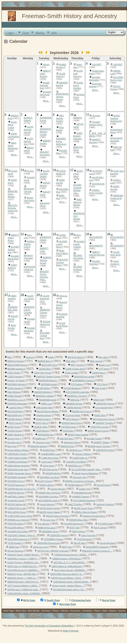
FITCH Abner (77, 384)
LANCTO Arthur (75, 504)
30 (54, 294)
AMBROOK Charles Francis (45, 312)
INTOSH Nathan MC (16, 504)
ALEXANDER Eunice (45, 119)
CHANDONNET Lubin (51, 454)
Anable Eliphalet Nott (44, 85)
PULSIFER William (15, 527)
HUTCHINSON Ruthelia (84, 500)
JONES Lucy (46, 403)
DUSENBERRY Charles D (83, 380)
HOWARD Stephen (81, 496)
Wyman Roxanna (15, 550)
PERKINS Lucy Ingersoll (18, 520)
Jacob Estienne (47, 504)
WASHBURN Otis (46, 434)
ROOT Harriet (15, 423)
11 (87, 114)
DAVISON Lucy (75, 465)
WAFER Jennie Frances (98, 430)
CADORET (96, 64)
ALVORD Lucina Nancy (61, 244)
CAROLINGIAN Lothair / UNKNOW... (24, 593)
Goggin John (85, 489)
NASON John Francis (82, 411)
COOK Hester (13, 372)
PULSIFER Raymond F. (73, 523)
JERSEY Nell (98, 399)
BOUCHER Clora (49, 365)
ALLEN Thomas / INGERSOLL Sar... (23, 562)
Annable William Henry (95, 123)
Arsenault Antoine (95, 85)
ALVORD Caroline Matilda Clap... (77, 189)
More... (46, 101)
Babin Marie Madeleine (13, 146)
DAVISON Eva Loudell (84, 376)
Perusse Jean (49, 520)
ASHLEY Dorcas (13, 317)
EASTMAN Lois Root (49, 477)
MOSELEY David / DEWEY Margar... (23, 554)
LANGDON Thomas (105, 403)
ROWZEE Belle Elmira (71, 423)
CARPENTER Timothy (17, 454)
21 (22, 234)
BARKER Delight (45, 142)
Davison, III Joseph (16, 380)
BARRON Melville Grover (45, 260)
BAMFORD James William (13, 194)
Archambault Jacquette (116, 139)
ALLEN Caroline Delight (44, 174)
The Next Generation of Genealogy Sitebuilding (48, 625)
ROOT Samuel (100, 527)
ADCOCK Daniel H (76, 357)
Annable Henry (78, 96)
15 (38, 170)
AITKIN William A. (61, 172)
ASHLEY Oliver (45, 193)
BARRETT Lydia (44, 249)
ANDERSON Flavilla (45, 238)
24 (71, 234)
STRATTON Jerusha (99, 427)
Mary (9, 357)
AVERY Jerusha (114, 188)
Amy (79, 235)
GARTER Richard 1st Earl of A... (21, 489)
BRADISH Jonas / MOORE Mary (21, 574)
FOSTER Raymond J (16, 485)
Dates (104, 611)
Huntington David (15, 500)
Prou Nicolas (43, 523)
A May (51, 357)
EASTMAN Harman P (17, 384)
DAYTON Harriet (50, 469)
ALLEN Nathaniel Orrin (44, 298)
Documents (75, 611)
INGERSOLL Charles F (77, 396)
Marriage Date (64, 604)
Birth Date (26, 600)
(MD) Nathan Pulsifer (60, 118)
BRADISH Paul (67, 446)
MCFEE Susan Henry (83, 508)
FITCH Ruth (102, 384)
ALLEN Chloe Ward (78, 174)
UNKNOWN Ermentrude (48, 543)
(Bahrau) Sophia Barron (61, 305)
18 (87, 170)
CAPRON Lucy (75, 450)
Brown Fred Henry (29, 199)
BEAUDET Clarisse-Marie (62, 262)
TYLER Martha (42, 430)
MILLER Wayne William (48, 411)
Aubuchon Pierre (45, 204)
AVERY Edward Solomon (78, 136)
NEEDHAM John (14, 415)
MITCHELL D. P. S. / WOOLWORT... (70, 562)
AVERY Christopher (13, 135)
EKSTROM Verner (15, 481)
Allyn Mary (103, 357)
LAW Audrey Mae (44, 407)
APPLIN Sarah (78, 125)
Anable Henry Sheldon (78, 85)
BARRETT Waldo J (102, 442)
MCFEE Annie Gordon (50, 508)
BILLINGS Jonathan (77, 268)
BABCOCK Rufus (78, 148)
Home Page (8, 611)
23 (54, 234)
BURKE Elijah (49, 450)
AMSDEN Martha (62, 84)
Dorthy (30, 171)
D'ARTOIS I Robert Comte (48, 376)
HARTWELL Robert (16, 496)
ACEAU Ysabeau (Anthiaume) (116, 118)
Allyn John (28, 236)
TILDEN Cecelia (14, 430)
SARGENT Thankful (104, 423)
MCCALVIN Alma (15, 411)
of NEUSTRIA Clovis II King (19, 516)
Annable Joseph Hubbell (78, 244)
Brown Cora (104, 365)
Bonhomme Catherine (29, 268)
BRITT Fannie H (78, 365)
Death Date (50, 600)
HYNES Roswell (14, 396)
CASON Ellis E (45, 368)
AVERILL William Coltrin (29, 244)
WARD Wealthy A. (15, 434)
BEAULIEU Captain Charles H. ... (97, 550)
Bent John (12, 446)
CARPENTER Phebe (105, 450)
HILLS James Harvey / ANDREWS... (70, 570)
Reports (112, 611)
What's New (21, 611)
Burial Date (105, 600)
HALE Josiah (100, 388)
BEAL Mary (71, 361)
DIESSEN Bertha (53, 473)
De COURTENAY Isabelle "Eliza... (86, 469)
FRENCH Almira (46, 485)
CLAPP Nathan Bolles (17, 458)
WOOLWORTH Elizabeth (97, 547)
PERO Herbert (72, 419)
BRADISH (77, 117)
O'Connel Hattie (72, 415)
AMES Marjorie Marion (77, 202)
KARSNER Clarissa (74, 403)
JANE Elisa (75, 399)
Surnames (45, 611)
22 (38, 234)
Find (25, 33)
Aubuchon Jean (42, 442)
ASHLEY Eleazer (45, 184)
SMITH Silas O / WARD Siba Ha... (22, 566)
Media (39, 33)
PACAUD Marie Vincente (57, 516)
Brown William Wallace (18, 450)
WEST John (67, 547)
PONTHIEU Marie (15, 523)
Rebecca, (63, 295)
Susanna (30, 357)
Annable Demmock (45, 93)
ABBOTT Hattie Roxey (13, 238)
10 (71, 114)
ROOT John (74, 527)
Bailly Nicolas (12, 326)
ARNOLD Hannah (15, 361)
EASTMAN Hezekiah (16, 477)
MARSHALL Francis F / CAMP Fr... (23, 558)
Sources (121, 611)
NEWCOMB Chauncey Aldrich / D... (66, 574)
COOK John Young (42, 372)
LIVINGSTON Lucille (16, 508)
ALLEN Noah (12, 172)
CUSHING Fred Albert (76, 461)
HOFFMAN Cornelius (48, 496)
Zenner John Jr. (14, 438)
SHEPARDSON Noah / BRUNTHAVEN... (71, 581)
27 (6, 294)
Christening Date (78, 600)
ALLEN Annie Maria (62, 324)
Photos (55, 611)
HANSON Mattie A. (43, 392)
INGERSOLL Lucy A (16, 399)
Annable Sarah (29, 178)
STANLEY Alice (41, 427)
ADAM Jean (40, 438)
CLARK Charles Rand (75, 368)
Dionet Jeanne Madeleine (86, 473)
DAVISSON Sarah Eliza (17, 469)
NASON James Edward (50, 512)
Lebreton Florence (105, 504)
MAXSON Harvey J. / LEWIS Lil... (22, 578)
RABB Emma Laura (47, 527)
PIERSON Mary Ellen (78, 520)
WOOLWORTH (96, 237)
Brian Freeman (70, 630)
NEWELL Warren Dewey (85, 512)
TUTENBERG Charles (53, 539)
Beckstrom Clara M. (29, 190)
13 (6, 170)
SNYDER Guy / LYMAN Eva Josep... (23, 589)
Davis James (48, 465)
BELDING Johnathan (78, 256)
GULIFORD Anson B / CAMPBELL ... (23, 570)
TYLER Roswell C (15, 543)
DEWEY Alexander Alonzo (19, 473)
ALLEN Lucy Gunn (29, 297)
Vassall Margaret (108, 543)
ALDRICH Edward (28, 119)
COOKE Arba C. (99, 372)
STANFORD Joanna (59, 535)
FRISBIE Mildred (75, 485)
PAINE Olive (99, 415)
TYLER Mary (68, 430)
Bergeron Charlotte (28, 256)
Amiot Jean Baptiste (117, 172)
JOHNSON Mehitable (17, 403)
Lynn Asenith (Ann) (104, 407)
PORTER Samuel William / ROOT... (67, 578)
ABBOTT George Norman (97, 253)
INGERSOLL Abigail (44, 396)
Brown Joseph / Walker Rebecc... (67, 585)
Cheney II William (83, 454)
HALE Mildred (13, 392)
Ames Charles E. (115, 262)
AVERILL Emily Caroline (96, 191)
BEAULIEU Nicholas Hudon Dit (13, 208)
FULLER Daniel (103, 485)
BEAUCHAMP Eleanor (17, 365)
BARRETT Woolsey (95, 141)
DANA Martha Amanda (18, 465)
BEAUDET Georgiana (45, 153)
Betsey (46, 64)
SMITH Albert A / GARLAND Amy (67, 566)
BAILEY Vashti (29, 149)
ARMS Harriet (60, 181)
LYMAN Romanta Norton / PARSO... (71, 554)
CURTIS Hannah (14, 376)
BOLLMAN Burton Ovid (116, 78)
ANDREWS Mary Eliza (13, 308)
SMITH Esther (78, 531)
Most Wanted (33, 611)
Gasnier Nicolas (57, 489)
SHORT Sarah (13, 427)
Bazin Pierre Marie (62, 252)
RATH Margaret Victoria (103, 419)
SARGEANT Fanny (50, 531)
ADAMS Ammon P (61, 66)
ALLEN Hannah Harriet (28, 129)
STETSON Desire (69, 427)
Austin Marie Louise (12, 125)
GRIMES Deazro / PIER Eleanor (66, 558)
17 (71, 170)
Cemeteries (87, 611)
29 (38, 294)
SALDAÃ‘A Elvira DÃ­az (17, 531)
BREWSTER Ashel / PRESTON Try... (23, 581)
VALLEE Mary (79, 543)
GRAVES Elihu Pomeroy (49, 492)
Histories (64, 611)
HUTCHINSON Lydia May (77, 392)
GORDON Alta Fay (15, 492)
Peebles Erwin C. (44, 419)
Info (54, 33)
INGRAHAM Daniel (47, 399)
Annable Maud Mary (13, 257)
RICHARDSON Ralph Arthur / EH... (69, 589)
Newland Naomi (44, 415)
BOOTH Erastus (115, 87)
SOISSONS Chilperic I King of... (21, 535)
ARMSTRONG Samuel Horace (62, 97)
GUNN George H (15, 388)
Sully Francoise (88, 535)
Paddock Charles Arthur (94, 516)
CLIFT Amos (104, 368)
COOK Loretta (71, 372)
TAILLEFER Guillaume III (18, 539)
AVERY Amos (12, 181)
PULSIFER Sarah (105, 523)
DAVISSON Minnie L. (48, 380)
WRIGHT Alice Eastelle (77, 434)
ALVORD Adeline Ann (13, 250)
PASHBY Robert (14, 419)
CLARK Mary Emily (50, 458)
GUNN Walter (43, 388)
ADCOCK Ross (66, 438)
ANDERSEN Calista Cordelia (29, 310)
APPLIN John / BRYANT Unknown (53, 550)
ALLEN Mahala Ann (28, 141)
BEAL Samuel (96, 361)
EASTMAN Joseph (49, 384)
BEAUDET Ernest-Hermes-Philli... (44, 275)
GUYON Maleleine (72, 388)
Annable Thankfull (94, 262)
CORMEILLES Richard (17, 461)
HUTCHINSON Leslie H (49, 500)
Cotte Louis (46, 461)
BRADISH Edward (38, 446)
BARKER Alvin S (45, 361)
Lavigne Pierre (15, 407)
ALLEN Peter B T (60, 75)
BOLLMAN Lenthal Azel (45, 335)
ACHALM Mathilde (61, 315)
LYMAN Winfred (73, 407)
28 (22, 294)
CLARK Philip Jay (80, 458)
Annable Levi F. (14, 442)
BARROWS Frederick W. (116, 197)
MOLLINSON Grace (16, 512)
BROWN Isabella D (16, 368)
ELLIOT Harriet (45, 481)
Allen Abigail (60, 128)
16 (54, 170)
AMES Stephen (12, 297)
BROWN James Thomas (99, 446)
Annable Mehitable (94, 78)
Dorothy (96, 115)
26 (108, 234)
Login (10, 33)
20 (6, 234)
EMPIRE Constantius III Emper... (80, 481)
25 (87, 234)
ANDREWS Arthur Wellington (61, 141)
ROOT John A (41, 423)
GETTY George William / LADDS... (23, 585)
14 (22, 170)
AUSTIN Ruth (98, 183)
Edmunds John (79, 477)
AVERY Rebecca (12, 266)
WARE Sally (14, 547)
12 (108, 114)
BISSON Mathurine (45, 323)
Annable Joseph (29, 320)
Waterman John (40, 547)
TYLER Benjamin (84, 539)
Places (97, 611)
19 (108, 170)
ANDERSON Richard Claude (45, 132)
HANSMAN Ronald (83, 492)
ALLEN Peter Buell (115, 253)
